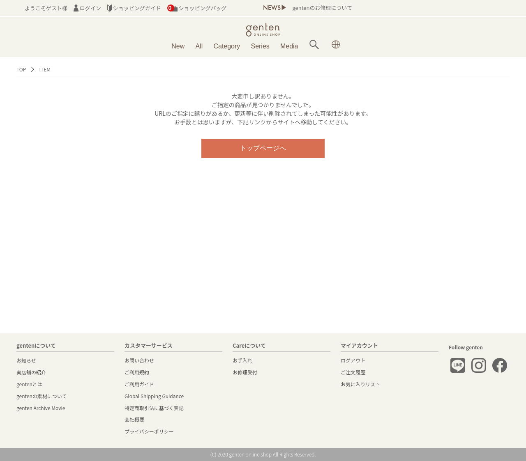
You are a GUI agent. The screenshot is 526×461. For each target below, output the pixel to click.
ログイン (87, 8)
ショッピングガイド (134, 8)
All (199, 46)
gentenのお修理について (322, 7)
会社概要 (134, 419)
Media (289, 46)
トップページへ (263, 147)
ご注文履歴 (353, 372)
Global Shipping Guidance (154, 395)
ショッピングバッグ (197, 8)
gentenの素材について (41, 395)
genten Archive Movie (40, 407)
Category (226, 46)
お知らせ (26, 360)
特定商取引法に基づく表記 (154, 407)
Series (260, 46)
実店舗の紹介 (31, 372)
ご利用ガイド (139, 384)
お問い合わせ (139, 360)
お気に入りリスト (360, 384)
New (178, 46)
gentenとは (29, 384)
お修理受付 (245, 372)
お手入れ (242, 360)
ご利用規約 (137, 372)
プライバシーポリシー (149, 431)
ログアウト (353, 360)
